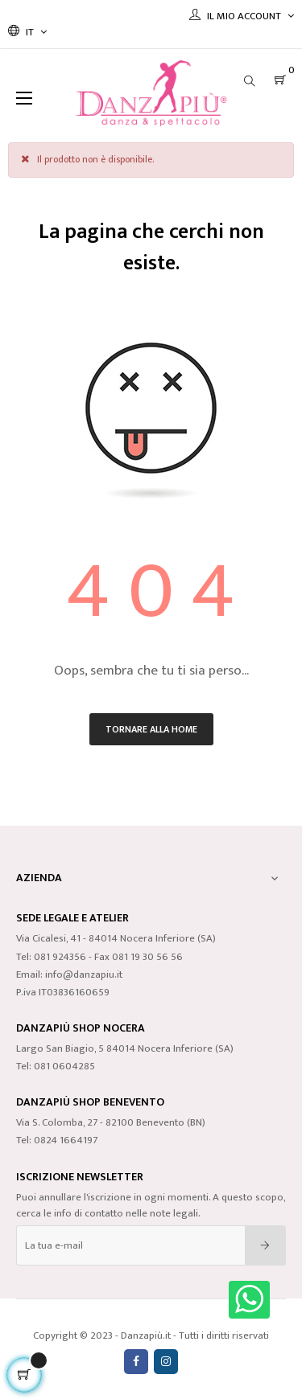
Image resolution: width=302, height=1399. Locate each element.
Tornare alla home (151, 729)
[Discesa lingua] (27, 32)
